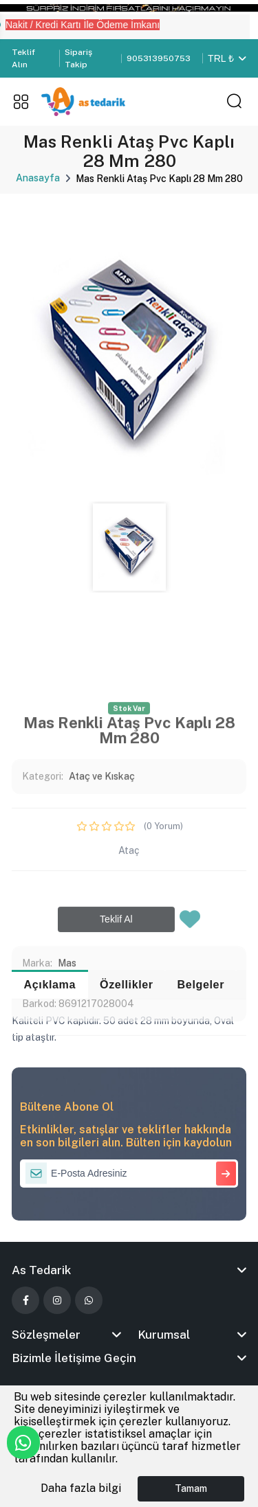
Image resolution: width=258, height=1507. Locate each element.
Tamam (191, 1488)
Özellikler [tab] (126, 984)
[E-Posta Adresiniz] (129, 1173)
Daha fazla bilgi (81, 1488)
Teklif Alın (23, 58)
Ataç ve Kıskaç (102, 921)
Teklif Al (116, 1063)
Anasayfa (38, 177)
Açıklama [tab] (50, 984)
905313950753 (159, 58)
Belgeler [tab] (201, 984)
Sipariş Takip (78, 58)
